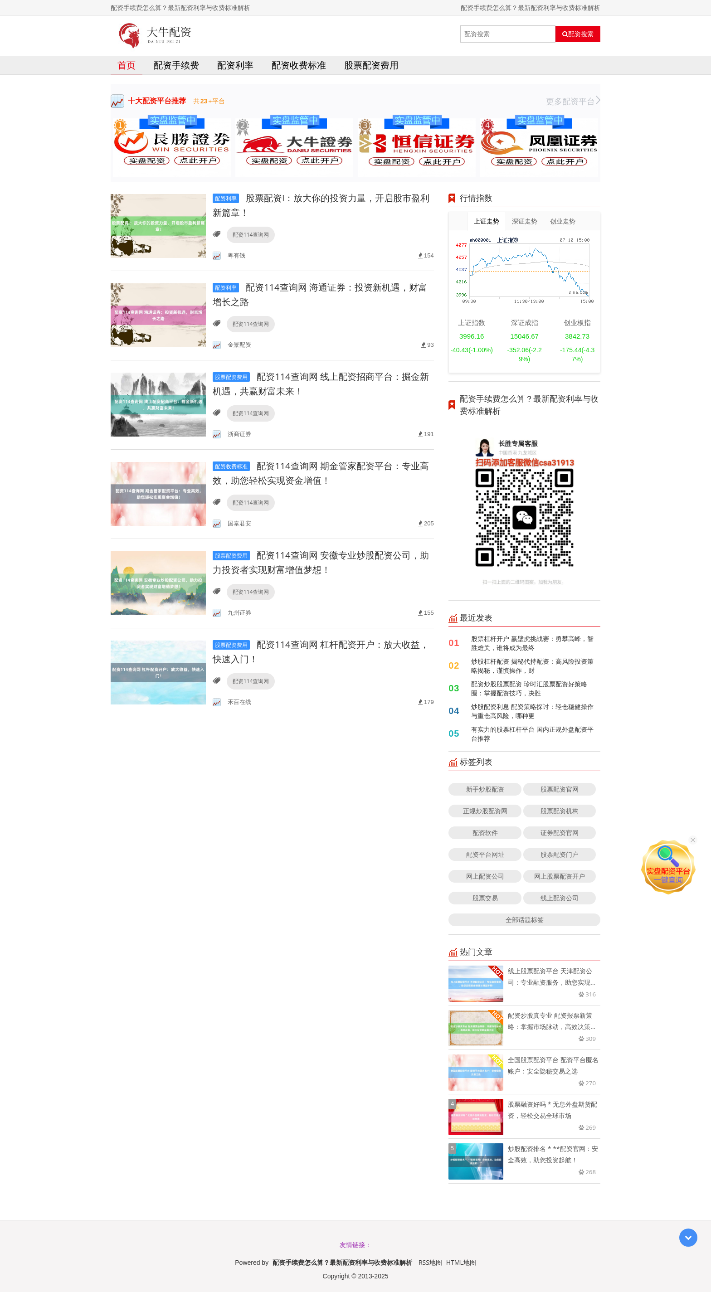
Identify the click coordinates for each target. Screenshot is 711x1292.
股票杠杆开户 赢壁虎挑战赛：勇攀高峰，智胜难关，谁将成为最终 (532, 643)
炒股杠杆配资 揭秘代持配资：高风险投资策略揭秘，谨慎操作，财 (532, 666)
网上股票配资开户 (559, 876)
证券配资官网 (560, 832)
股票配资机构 (560, 810)
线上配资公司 (560, 898)
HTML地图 (461, 1262)
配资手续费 (176, 65)
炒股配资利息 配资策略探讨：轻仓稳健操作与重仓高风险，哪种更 (532, 711)
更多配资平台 (573, 101)
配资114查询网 (251, 234)
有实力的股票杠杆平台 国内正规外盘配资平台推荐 (532, 734)
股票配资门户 (560, 854)
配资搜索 (578, 34)
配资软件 (485, 832)
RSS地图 (430, 1262)
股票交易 (485, 898)
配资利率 (235, 65)
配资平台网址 (485, 854)
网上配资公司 (485, 876)
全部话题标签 (525, 919)
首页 (126, 65)
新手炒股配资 (485, 789)
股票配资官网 (560, 789)
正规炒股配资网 (485, 810)
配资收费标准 (299, 65)
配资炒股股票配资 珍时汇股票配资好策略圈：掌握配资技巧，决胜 (529, 688)
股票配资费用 (371, 65)
